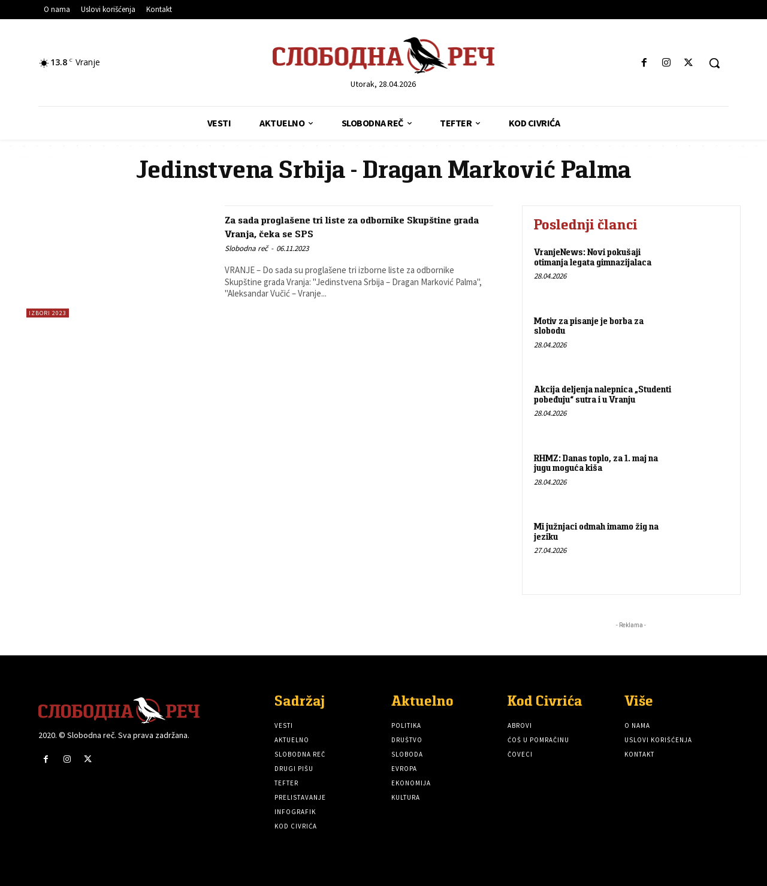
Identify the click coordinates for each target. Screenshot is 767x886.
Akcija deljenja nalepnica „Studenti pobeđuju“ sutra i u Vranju (602, 394)
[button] (714, 63)
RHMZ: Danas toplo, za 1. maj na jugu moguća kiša (596, 463)
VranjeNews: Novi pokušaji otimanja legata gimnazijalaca (592, 257)
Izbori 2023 (48, 313)
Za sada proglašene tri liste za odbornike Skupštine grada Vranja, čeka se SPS (342, 226)
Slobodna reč (246, 248)
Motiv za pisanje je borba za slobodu (589, 326)
